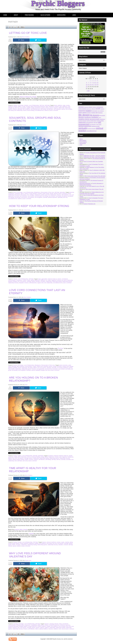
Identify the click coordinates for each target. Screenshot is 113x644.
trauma (24, 110)
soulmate (45, 197)
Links (74, 15)
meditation (94, 117)
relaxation (21, 282)
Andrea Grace (26, 210)
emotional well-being (13, 626)
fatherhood (51, 106)
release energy (16, 459)
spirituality (60, 197)
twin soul (65, 197)
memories (54, 367)
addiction (60, 105)
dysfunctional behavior (39, 106)
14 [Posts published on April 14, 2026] (88, 84)
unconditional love (39, 110)
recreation (42, 281)
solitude (10, 546)
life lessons (17, 194)
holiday (48, 626)
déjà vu (22, 193)
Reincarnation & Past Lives (47, 192)
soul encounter (38, 196)
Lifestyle (26, 105)
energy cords (65, 366)
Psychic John (28, 560)
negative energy (30, 107)
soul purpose (31, 197)
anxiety (67, 105)
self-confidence (26, 109)
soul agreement (40, 369)
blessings (14, 366)
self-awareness (33, 282)
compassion (11, 193)
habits (49, 280)
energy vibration (33, 193)
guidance (102, 108)
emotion (46, 625)
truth (16, 460)
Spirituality (62, 192)
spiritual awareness (85, 126)
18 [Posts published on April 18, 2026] (95, 84)
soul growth (70, 196)
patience (42, 627)
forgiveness (37, 280)
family (44, 193)
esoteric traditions (41, 626)
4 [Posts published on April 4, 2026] (95, 80)
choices (59, 279)
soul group (64, 196)
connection (17, 193)
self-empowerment (35, 109)
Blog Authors (45, 15)
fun (46, 280)
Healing (15, 455)
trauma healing (30, 110)
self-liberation (50, 109)
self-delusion (42, 459)
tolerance (50, 629)
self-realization (57, 109)
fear (90, 108)
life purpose (23, 194)
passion (38, 627)
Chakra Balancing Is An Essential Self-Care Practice (92, 192)
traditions (56, 629)
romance (15, 109)
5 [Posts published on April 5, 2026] (97, 80)
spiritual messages (92, 128)
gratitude (15, 367)
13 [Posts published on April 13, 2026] (86, 84)
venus (62, 629)
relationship (61, 107)
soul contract (31, 196)
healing (69, 457)
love (18, 107)
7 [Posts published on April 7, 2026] (88, 82)
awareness (86, 107)
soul (70, 194)
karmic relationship (68, 280)
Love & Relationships (34, 105)
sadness (36, 459)
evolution (40, 193)
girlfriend (10, 367)
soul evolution (52, 196)
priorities (38, 281)
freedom (57, 106)
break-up (54, 279)
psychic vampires (53, 107)
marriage (31, 194)
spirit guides (98, 124)
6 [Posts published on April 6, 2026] (86, 82)
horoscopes (94, 110)
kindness (10, 281)
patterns (47, 627)
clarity (60, 623)
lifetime (35, 367)
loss (16, 107)
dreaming (45, 366)
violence (46, 110)
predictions (102, 119)
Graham (24, 125)
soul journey (17, 197)
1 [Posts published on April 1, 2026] (90, 80)
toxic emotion (69, 109)
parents (43, 107)
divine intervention (22, 457)
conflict (24, 280)
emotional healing (35, 457)
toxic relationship (18, 110)
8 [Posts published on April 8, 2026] (90, 82)
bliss (18, 366)
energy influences (32, 626)
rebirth (13, 544)
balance (44, 542)
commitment (65, 279)
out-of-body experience (62, 367)
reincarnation (11, 369)
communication (12, 280)
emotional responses (65, 625)
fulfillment (42, 280)
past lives (47, 194)
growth (51, 193)
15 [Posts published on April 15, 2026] (90, 84)
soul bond (16, 196)
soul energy (45, 196)
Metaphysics (37, 192)
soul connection (23, 196)
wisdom (19, 198)
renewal (22, 459)
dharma (27, 193)
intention (89, 112)
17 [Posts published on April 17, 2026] (94, 84)
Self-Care (42, 105)
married (31, 533)
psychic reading (100, 120)
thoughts (43, 370)
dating (32, 106)
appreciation (44, 279)
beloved (50, 279)
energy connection (57, 366)
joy (13, 107)
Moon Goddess (25, 37)
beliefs (90, 107)
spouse (63, 109)
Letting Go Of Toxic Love (28, 32)
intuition (93, 112)
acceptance (50, 455)
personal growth (94, 119)
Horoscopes (61, 15)
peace (9, 544)
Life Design (20, 105)
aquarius (47, 623)
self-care (96, 122)
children (19, 106)
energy (10, 543)
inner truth (68, 626)
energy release (44, 457)
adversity (72, 192)
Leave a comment (53, 110)
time (42, 282)
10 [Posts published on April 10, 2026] (94, 82)
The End (60, 348)
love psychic (23, 107)
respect (26, 459)
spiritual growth (95, 126)
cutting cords (40, 366)
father (47, 106)
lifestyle (15, 281)
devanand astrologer (85, 183)
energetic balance (23, 626)
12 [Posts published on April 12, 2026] (97, 82)
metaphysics (37, 194)
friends (47, 193)
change (15, 106)
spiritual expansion (52, 197)
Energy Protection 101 (89, 203)
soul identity (11, 197)
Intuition (19, 455)
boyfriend (10, 106)
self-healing (43, 109)
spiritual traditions (43, 629)
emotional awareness (54, 625)
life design (30, 367)
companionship (20, 625)
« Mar (88, 90)
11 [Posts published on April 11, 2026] (95, 82)
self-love (58, 459)
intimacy (56, 193)
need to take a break (21, 529)
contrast (58, 542)
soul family (58, 196)
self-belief (19, 109)
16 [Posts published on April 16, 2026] (92, 84)
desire (42, 625)
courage (28, 106)
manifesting (87, 117)
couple (23, 106)
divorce (29, 457)
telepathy (38, 370)
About (16, 15)
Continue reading (14, 102)
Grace (81, 201)
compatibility (34, 625)
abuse (55, 105)
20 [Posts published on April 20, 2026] (86, 86)
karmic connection (62, 193)
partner (47, 107)
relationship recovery (13, 282)
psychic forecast (82, 120)
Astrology (15, 623)
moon (100, 117)
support (39, 282)
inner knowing (61, 626)
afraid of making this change (27, 96)
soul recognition (38, 197)
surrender (68, 459)
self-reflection (31, 629)
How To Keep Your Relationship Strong (39, 205)
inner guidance (42, 543)
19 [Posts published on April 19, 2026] (97, 84)
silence (37, 629)
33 (18, 27)
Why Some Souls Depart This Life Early (95, 176)
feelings (71, 366)
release (10, 459)
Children (15, 105)
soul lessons (24, 197)
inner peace (49, 543)
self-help (54, 459)
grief (61, 106)
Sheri (26, 384)
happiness (64, 106)
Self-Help (47, 105)
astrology (51, 623)
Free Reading (29, 15)
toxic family (11, 110)
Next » (22, 27)
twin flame (19, 460)
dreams (50, 366)
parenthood (37, 107)
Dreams (15, 365)
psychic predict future (91, 120)
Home (5, 15)
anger (64, 105)
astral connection (63, 365)
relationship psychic (67, 281)
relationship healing (57, 281)
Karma (14, 192)
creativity (67, 542)
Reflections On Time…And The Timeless (94, 155)
